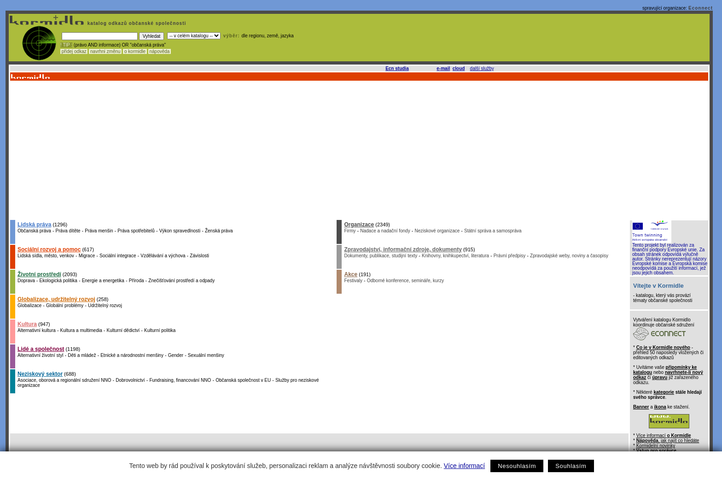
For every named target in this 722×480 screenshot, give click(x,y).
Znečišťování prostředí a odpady (181, 280)
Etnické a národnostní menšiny (131, 355)
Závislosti (199, 255)
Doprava (26, 280)
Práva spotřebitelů (136, 230)
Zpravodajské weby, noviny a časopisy (569, 255)
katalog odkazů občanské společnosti (136, 23)
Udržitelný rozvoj (105, 305)
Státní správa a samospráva (493, 230)
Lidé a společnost (40, 349)
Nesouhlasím (517, 465)
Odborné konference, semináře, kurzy (405, 280)
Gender (175, 355)
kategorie (663, 392)
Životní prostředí (39, 274)
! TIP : (66, 44)
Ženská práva (219, 230)
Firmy (349, 230)
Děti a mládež (82, 355)
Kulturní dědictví (123, 330)
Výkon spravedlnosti (180, 230)
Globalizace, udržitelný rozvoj (56, 299)
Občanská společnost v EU (243, 380)
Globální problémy (64, 305)
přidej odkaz (73, 51)
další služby (482, 68)
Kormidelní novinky (655, 445)
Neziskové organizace (437, 230)
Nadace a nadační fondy (385, 230)
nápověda (159, 51)
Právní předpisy (509, 255)
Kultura (27, 324)
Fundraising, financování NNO (180, 380)
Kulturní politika (159, 330)
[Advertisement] (358, 149)
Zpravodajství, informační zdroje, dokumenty (402, 249)
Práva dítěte (68, 230)
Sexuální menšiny (206, 355)
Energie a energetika (103, 280)
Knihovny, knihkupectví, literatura (455, 255)
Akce (350, 274)
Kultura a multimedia (81, 330)
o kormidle (135, 51)
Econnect (700, 8)
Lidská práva (34, 224)
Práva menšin (99, 230)
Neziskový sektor (40, 374)
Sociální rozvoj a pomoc (49, 249)
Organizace (359, 224)
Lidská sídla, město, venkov (45, 255)
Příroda (136, 280)
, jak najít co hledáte (667, 440)
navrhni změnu (105, 51)
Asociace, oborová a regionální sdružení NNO (64, 380)
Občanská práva (34, 230)
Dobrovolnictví (130, 380)
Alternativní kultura (36, 330)
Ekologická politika (58, 280)
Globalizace (29, 305)
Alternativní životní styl (40, 355)
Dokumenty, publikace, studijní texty (380, 255)
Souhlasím (570, 465)
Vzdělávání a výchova (162, 255)
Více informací (464, 465)
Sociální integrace (117, 255)
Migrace (87, 255)
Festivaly (353, 280)
